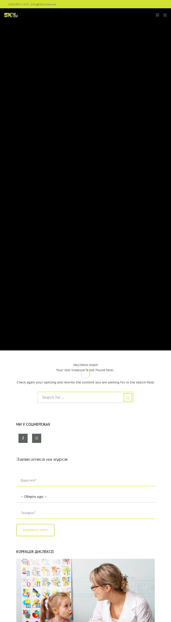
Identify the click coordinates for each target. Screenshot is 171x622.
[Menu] (164, 15)
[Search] (128, 397)
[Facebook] (23, 438)
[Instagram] (36, 438)
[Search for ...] (85, 397)
